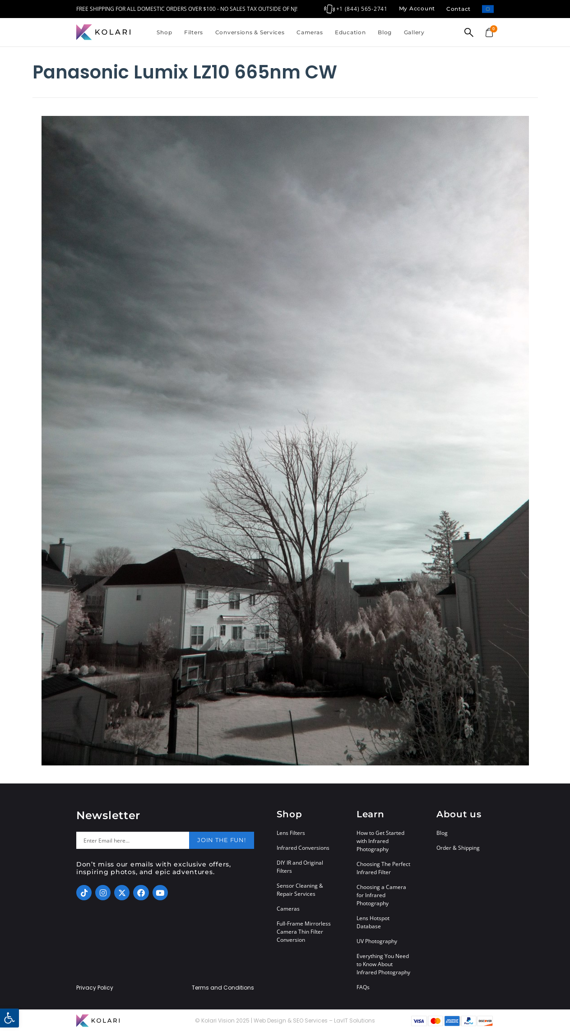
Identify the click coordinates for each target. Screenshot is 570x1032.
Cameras (310, 32)
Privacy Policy (94, 987)
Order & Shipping (458, 848)
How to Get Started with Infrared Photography (380, 841)
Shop (164, 32)
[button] (9, 1018)
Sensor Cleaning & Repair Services (300, 890)
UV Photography (377, 941)
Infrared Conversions (303, 848)
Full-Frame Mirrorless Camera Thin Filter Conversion (304, 932)
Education (350, 32)
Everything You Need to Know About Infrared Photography (383, 964)
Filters (193, 32)
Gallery (414, 32)
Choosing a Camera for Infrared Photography (381, 895)
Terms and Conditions (223, 987)
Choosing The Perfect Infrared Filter (383, 868)
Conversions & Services (250, 32)
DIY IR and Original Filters (300, 867)
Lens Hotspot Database (373, 922)
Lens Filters (291, 833)
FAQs (363, 987)
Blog (385, 32)
